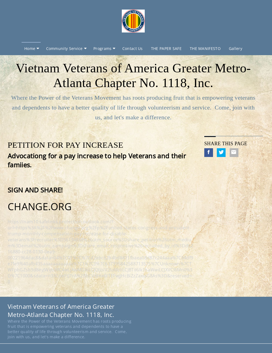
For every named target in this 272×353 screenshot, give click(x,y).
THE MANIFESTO (205, 48)
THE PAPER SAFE (166, 48)
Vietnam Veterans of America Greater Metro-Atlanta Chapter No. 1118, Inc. (133, 75)
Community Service (64, 48)
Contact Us (132, 48)
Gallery (235, 48)
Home (29, 48)
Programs (102, 48)
